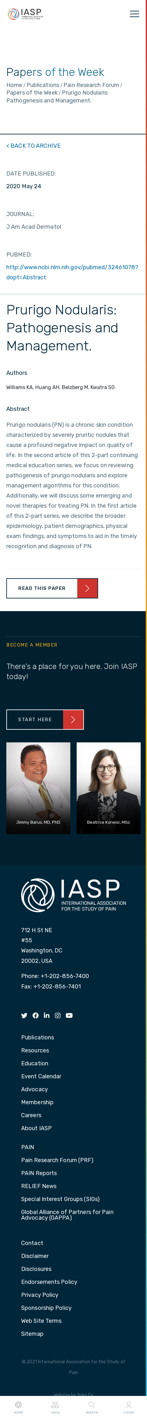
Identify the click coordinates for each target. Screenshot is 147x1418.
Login (129, 1407)
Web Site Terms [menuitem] (41, 1321)
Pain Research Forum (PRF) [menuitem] (57, 1160)
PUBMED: (19, 254)
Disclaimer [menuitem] (35, 1256)
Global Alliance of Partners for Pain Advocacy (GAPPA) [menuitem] (67, 1215)
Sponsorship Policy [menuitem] (46, 1308)
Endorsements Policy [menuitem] (49, 1282)
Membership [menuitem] (37, 1102)
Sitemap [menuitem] (32, 1334)
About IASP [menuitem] (36, 1128)
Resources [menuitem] (35, 1051)
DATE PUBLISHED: (31, 173)
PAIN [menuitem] (27, 1147)
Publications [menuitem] (37, 1038)
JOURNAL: (20, 214)
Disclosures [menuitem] (36, 1269)
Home (18, 1407)
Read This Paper (42, 588)
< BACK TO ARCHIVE (33, 145)
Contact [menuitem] (32, 1243)
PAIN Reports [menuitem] (39, 1173)
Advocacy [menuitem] (34, 1090)
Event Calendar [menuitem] (41, 1077)
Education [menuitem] (34, 1064)
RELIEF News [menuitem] (38, 1186)
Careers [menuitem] (31, 1115)
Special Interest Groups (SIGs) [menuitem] (60, 1199)
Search (91, 1407)
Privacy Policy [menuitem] (39, 1295)
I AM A (55, 1407)
